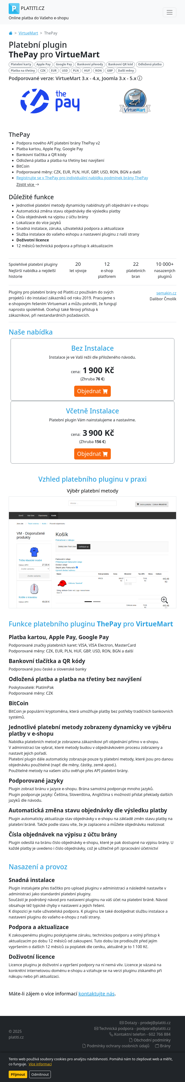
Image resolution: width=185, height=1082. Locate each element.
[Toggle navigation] (169, 12)
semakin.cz (166, 293)
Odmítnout (40, 1074)
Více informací (40, 1064)
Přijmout (18, 1074)
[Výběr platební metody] (88, 601)
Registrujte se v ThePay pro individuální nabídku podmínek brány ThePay (82, 177)
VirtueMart (28, 33)
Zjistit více (27, 184)
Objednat (92, 391)
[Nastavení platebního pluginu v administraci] (96, 601)
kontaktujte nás (97, 993)
